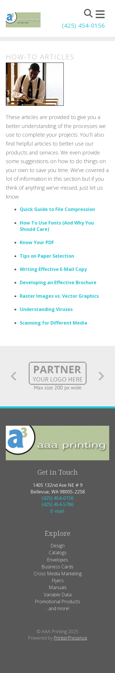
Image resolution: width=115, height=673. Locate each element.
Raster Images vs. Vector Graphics (59, 296)
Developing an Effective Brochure (58, 282)
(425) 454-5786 (58, 504)
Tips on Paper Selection (47, 256)
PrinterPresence (70, 638)
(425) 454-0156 (83, 25)
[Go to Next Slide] (101, 376)
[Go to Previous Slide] (14, 376)
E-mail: (57, 511)
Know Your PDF (37, 242)
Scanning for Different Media (53, 323)
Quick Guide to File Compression (57, 209)
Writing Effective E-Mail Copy (53, 269)
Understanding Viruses (46, 309)
